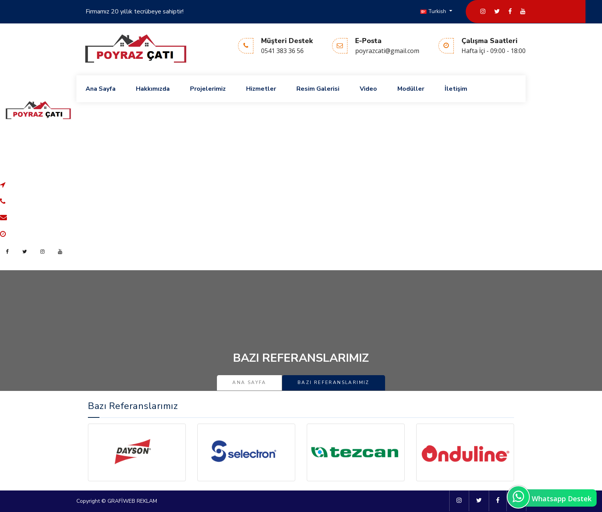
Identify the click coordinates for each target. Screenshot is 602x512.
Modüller (410, 89)
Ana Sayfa (101, 89)
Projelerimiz (208, 89)
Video (368, 89)
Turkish (434, 11)
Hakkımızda (153, 89)
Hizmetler (261, 89)
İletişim (456, 89)
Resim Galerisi (317, 89)
